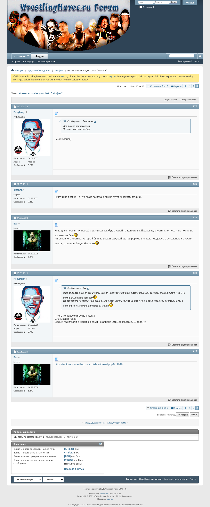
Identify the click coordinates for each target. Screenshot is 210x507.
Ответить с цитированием (182, 177)
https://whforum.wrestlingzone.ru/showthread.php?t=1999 (89, 364)
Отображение (187, 99)
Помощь (190, 2)
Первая (175, 86)
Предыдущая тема (94, 422)
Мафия (59, 70)
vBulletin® (104, 493)
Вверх (194, 414)
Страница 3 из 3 (159, 86)
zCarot (110, 499)
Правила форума (74, 468)
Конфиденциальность (176, 479)
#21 (195, 106)
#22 (195, 183)
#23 (195, 217)
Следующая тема (116, 422)
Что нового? (21, 56)
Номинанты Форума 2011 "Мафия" (41, 93)
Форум (39, 56)
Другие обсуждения (39, 70)
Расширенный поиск (188, 61)
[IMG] (67, 456)
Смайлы (69, 452)
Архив (158, 479)
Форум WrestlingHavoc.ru (140, 479)
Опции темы (170, 99)
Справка (16, 61)
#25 (195, 351)
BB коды (69, 448)
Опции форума (44, 61)
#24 (195, 272)
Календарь (29, 61)
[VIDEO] (68, 459)
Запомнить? (146, 7)
